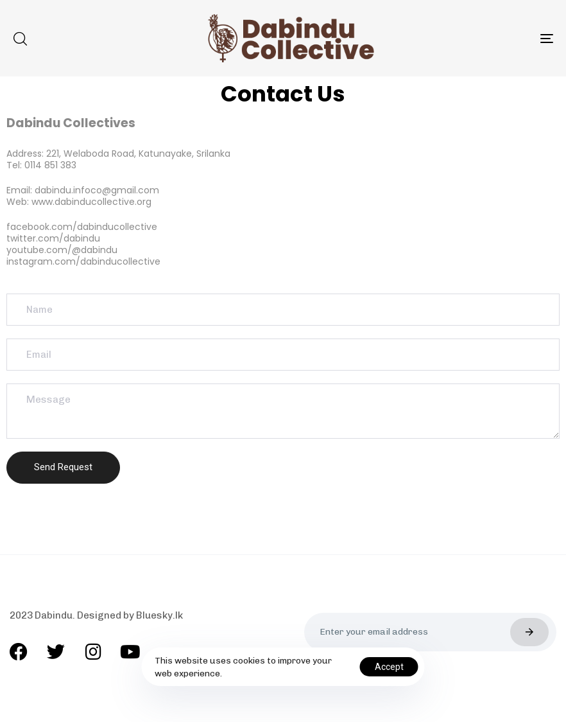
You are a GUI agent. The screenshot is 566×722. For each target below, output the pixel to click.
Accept (389, 667)
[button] (20, 38)
